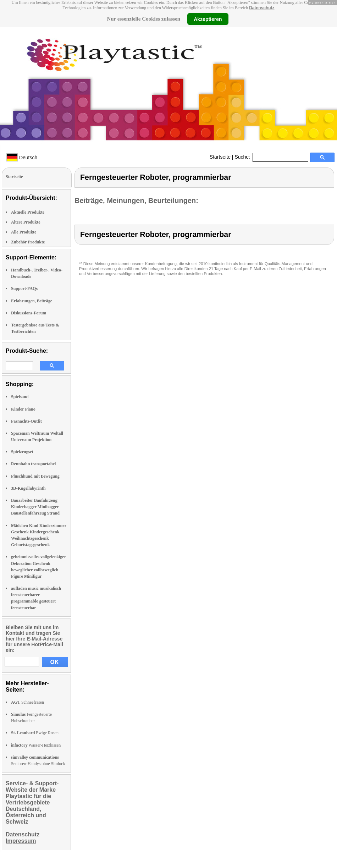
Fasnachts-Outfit (26, 421)
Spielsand (19, 396)
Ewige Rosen (35, 732)
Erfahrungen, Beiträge (31, 300)
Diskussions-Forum (28, 312)
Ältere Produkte (25, 222)
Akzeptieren (208, 19)
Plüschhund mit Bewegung (35, 476)
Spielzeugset (22, 451)
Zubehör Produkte (28, 242)
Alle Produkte (23, 232)
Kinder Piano (23, 409)
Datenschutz (261, 7)
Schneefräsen (27, 702)
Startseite (220, 157)
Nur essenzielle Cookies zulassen (143, 19)
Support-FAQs (24, 288)
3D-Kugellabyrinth (28, 488)
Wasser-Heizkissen (36, 745)
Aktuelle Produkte (27, 212)
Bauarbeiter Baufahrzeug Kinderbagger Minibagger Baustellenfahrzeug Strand (35, 507)
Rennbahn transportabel (33, 463)
